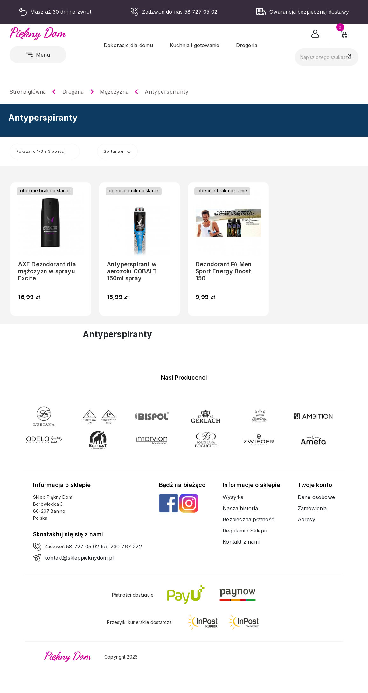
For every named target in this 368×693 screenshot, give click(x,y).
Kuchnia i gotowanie (194, 45)
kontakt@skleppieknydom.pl (79, 557)
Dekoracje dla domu (128, 45)
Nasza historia (240, 508)
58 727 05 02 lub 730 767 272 (104, 546)
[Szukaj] (326, 57)
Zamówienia (312, 508)
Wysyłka (233, 497)
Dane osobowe (316, 497)
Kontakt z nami (241, 542)
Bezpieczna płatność (248, 519)
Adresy (306, 519)
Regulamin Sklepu (245, 530)
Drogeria (247, 45)
